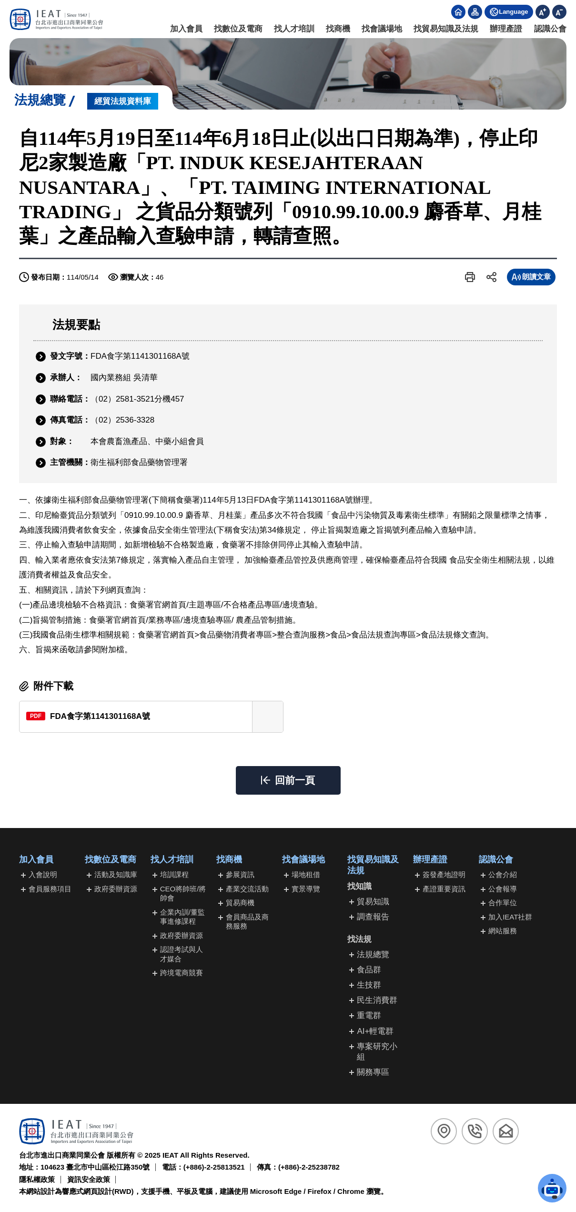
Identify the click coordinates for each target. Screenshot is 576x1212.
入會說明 (43, 874)
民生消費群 (377, 1000)
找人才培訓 (294, 28)
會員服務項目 (50, 889)
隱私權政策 (37, 1179)
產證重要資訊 (444, 889)
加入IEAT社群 (510, 917)
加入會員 (186, 28)
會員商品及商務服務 (247, 921)
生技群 (369, 985)
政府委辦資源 (115, 889)
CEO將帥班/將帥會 (183, 893)
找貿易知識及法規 (446, 28)
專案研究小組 (377, 1051)
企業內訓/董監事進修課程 (182, 917)
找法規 (359, 939)
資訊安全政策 (88, 1179)
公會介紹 (502, 874)
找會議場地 (382, 28)
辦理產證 (506, 28)
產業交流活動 (247, 889)
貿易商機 (240, 903)
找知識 (359, 886)
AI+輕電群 (375, 1031)
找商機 (338, 28)
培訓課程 (174, 874)
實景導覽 (306, 889)
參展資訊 (240, 874)
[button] (470, 277)
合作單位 (502, 903)
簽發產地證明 (444, 874)
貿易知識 (373, 901)
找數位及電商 (238, 28)
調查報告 (373, 916)
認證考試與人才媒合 (181, 954)
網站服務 (502, 931)
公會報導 (502, 889)
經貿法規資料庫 (122, 101)
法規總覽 (373, 954)
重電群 (369, 1015)
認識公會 (550, 28)
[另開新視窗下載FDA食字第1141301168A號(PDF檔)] (151, 717)
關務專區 (373, 1072)
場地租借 (306, 874)
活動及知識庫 (115, 874)
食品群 (369, 969)
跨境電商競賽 (181, 973)
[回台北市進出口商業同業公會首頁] (56, 19)
